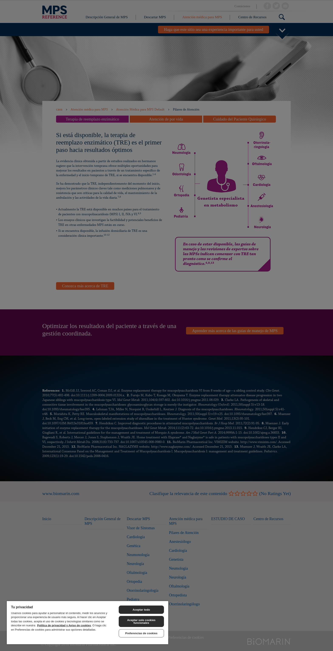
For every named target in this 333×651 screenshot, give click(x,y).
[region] (87, 622)
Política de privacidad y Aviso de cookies (64, 625)
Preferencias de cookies (141, 633)
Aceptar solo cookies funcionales (141, 621)
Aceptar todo (141, 609)
